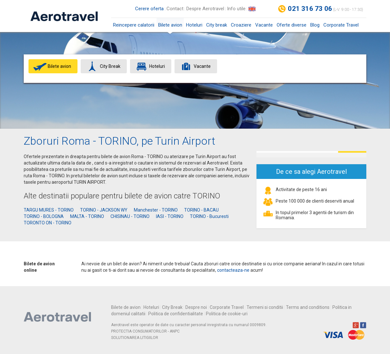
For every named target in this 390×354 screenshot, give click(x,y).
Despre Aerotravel (205, 9)
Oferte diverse (291, 25)
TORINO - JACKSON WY (103, 210)
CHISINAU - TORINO (130, 216)
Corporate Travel (341, 25)
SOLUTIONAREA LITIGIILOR (134, 337)
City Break (172, 307)
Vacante (264, 25)
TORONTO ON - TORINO (47, 222)
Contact (175, 9)
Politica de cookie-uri (227, 313)
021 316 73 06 (310, 8)
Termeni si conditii (265, 307)
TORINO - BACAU (201, 210)
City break (216, 25)
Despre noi (196, 307)
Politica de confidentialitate (175, 313)
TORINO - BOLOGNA (44, 216)
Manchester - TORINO (156, 210)
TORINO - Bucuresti (209, 216)
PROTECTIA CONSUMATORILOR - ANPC (145, 331)
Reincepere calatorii (133, 25)
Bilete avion (170, 27)
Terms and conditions (307, 307)
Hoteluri (194, 25)
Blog (315, 25)
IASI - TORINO (169, 216)
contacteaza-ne (233, 270)
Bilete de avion (126, 307)
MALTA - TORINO (87, 216)
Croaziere (241, 25)
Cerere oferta (149, 9)
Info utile (236, 9)
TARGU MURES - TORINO (49, 210)
